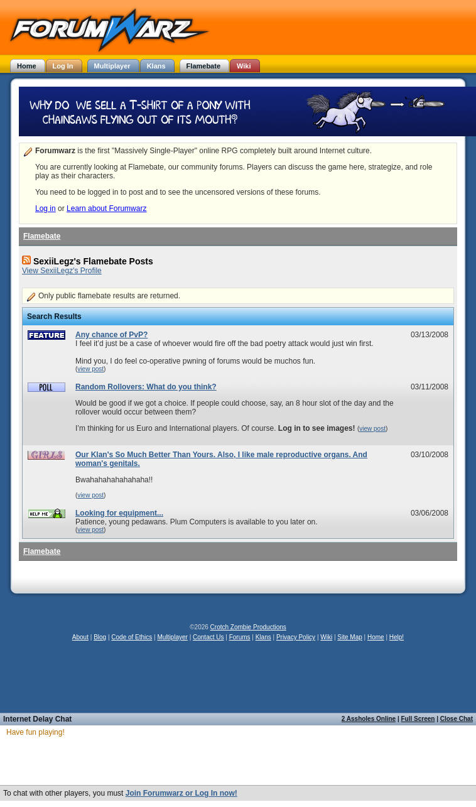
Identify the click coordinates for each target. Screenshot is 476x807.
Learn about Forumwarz (106, 208)
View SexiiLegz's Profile (62, 270)
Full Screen (418, 718)
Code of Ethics (131, 637)
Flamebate (41, 236)
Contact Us (208, 637)
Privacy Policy (295, 637)
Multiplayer (173, 637)
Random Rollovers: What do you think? (146, 386)
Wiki (326, 637)
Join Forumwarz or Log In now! (181, 793)
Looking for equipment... (119, 513)
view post (90, 369)
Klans (263, 637)
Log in (45, 208)
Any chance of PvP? (111, 334)
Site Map (349, 637)
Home (375, 637)
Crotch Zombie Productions (248, 627)
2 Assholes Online (369, 718)
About (80, 637)
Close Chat (456, 718)
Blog (100, 637)
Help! (396, 637)
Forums (240, 637)
